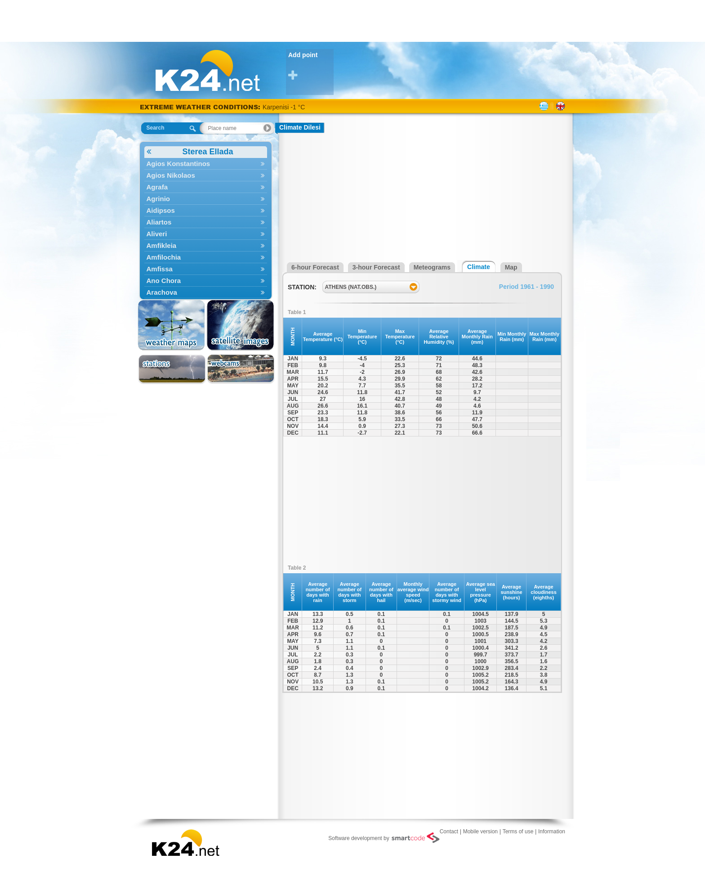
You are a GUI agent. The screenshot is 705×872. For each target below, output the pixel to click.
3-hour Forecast (376, 267)
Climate (478, 266)
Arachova (206, 292)
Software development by (383, 837)
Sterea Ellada (190, 151)
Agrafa (206, 187)
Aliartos (206, 222)
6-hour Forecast (315, 267)
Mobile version (480, 831)
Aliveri (206, 233)
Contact (449, 831)
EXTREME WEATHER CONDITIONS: (201, 107)
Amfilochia (206, 257)
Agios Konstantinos (206, 163)
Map (511, 267)
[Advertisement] (352, 20)
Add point (311, 66)
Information (551, 831)
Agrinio (206, 198)
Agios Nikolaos (206, 175)
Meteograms (432, 267)
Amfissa (206, 268)
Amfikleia (206, 245)
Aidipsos (206, 210)
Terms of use (518, 831)
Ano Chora (206, 280)
